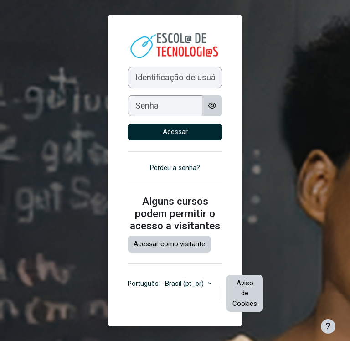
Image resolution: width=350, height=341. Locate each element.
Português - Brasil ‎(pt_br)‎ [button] (167, 283)
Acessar (175, 132)
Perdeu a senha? (175, 168)
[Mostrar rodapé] (328, 326)
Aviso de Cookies (244, 293)
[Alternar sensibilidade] (212, 105)
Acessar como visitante (169, 244)
